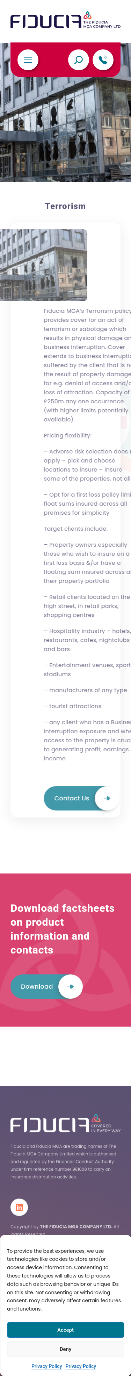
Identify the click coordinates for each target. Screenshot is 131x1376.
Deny (66, 1349)
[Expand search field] (78, 59)
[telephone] (103, 59)
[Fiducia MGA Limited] (65, 20)
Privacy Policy (46, 1366)
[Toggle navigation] (27, 59)
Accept (65, 1330)
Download (51, 1050)
